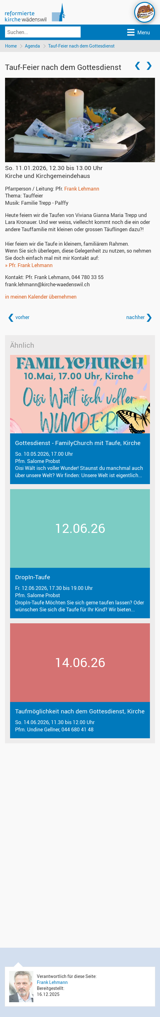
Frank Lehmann (81, 188)
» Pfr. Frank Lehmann (29, 265)
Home (11, 46)
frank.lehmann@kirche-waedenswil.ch (47, 284)
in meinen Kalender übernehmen (41, 296)
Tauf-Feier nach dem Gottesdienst (81, 46)
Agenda (32, 46)
